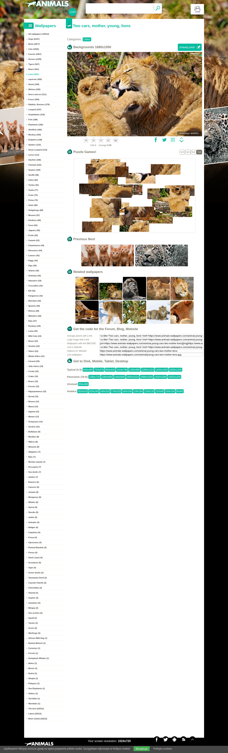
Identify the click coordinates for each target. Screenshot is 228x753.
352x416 (82, 391)
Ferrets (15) (33, 386)
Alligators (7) (34, 452)
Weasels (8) (33, 447)
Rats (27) (32, 321)
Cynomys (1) (34, 648)
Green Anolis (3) (36, 573)
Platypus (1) (34, 683)
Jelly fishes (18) (35, 366)
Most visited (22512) (37, 719)
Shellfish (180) (35, 130)
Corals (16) (33, 371)
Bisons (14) (33, 401)
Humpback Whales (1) (38, 658)
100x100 (170, 391)
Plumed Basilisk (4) (37, 547)
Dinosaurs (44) (35, 250)
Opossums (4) (35, 542)
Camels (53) (34, 240)
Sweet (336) (33, 84)
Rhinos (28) (33, 311)
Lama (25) (33, 331)
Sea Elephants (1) (36, 688)
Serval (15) (33, 396)
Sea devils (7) (34, 472)
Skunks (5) (33, 512)
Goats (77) (33, 190)
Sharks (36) (33, 271)
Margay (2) (33, 608)
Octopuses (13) (35, 422)
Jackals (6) (33, 492)
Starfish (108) (34, 160)
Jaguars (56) (34, 230)
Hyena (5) (32, 507)
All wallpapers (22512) (38, 34)
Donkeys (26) (34, 326)
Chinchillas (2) (35, 588)
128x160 (138, 391)
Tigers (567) (34, 64)
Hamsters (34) (35, 281)
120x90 (159, 391)
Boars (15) (33, 381)
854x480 (83, 384)
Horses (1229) (34, 59)
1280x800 (107, 376)
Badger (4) (33, 527)
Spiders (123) (34, 145)
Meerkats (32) (34, 301)
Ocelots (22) (34, 346)
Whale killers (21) (36, 356)
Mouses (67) (34, 215)
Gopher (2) (33, 598)
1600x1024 (133, 376)
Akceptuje (141, 748)
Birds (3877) (34, 44)
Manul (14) (33, 406)
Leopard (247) (34, 109)
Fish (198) (33, 119)
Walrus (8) (33, 442)
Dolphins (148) (35, 140)
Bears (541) (33, 69)
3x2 (187, 152)
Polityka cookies (162, 748)
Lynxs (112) (33, 155)
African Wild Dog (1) (37, 638)
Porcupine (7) (34, 467)
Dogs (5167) (34, 39)
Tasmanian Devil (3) (37, 578)
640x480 (88, 369)
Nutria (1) (32, 673)
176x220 (116, 391)
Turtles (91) (33, 185)
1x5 (182, 152)
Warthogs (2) (34, 633)
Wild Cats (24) (35, 336)
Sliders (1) (33, 693)
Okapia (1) (33, 678)
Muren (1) (32, 668)
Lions (86, 39)
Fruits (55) (33, 235)
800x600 (110, 369)
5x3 (193, 152)
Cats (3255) (33, 49)
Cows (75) (33, 195)
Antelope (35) (34, 276)
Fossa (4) (32, 537)
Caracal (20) (34, 361)
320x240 (94, 391)
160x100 (127, 391)
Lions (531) (33, 74)
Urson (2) (32, 628)
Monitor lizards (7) (37, 462)
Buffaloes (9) (34, 432)
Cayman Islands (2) (37, 583)
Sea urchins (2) (35, 613)
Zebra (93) (33, 180)
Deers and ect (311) (37, 94)
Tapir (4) (32, 568)
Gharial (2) (33, 593)
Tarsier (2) (33, 623)
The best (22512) (36, 709)
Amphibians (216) (36, 114)
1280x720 (94, 376)
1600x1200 (175, 369)
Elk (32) (31, 291)
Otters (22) (33, 351)
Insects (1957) (35, 54)
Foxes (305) (33, 99)
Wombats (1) (34, 703)
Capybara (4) (34, 532)
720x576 (99, 369)
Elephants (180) (35, 125)
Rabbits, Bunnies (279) (39, 104)
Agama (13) (33, 411)
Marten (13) (33, 417)
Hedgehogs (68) (35, 210)
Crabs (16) (33, 376)
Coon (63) (33, 225)
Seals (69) (33, 205)
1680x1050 (146, 376)
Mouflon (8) (33, 437)
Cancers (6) (33, 487)
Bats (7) (32, 457)
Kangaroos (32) (35, 296)
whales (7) (33, 477)
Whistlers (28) (34, 316)
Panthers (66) (34, 220)
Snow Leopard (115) (37, 150)
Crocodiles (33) (35, 286)
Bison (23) (33, 341)
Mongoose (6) (34, 497)
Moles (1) (32, 663)
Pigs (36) (32, 265)
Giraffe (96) (33, 175)
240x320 (105, 391)
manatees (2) (34, 603)
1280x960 (134, 369)
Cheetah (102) (34, 165)
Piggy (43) (33, 260)
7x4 (199, 152)
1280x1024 (147, 369)
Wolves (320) (34, 89)
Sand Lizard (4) (35, 557)
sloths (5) (32, 517)
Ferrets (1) (33, 653)
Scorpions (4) (34, 563)
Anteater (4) (33, 522)
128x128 (149, 391)
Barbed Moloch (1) (37, 643)
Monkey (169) (34, 135)
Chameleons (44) (36, 245)
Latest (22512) (35, 714)
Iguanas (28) (34, 306)
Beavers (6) (33, 482)
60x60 (179, 391)
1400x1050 (161, 369)
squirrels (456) (35, 79)
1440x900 (119, 376)
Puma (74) (33, 200)
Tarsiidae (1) (34, 698)
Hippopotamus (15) (37, 391)
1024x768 (122, 369)
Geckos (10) (34, 427)
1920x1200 (174, 376)
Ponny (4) (32, 552)
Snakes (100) (34, 170)
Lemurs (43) (34, 255)
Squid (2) (32, 618)
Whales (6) (33, 502)
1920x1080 (160, 376)
